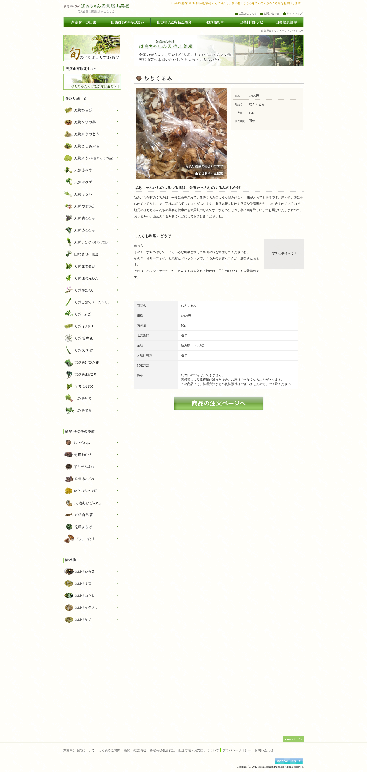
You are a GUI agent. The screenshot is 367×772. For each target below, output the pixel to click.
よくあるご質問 (109, 750)
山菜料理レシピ (250, 22)
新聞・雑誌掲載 (135, 750)
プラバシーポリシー (237, 750)
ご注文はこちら (248, 13)
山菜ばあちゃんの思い (127, 22)
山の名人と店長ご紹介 (174, 22)
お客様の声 (215, 22)
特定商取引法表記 (162, 750)
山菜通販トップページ (274, 30)
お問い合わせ (271, 13)
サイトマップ (294, 13)
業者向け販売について (79, 750)
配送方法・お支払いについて (198, 750)
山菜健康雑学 (286, 22)
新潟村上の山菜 (83, 22)
